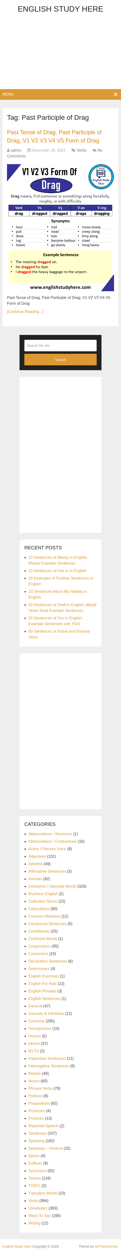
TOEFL (34, 1185)
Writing (34, 1223)
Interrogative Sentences (48, 1066)
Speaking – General (45, 1148)
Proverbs (36, 1118)
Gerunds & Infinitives (46, 1013)
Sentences (37, 1133)
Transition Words (42, 1193)
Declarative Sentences (47, 961)
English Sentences (44, 998)
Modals (34, 1073)
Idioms (34, 1043)
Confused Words (42, 938)
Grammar (36, 1021)
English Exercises (43, 976)
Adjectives (37, 856)
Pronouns (36, 1111)
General (35, 1006)
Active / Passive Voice (47, 849)
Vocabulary (37, 1208)
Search (60, 359)
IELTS (33, 1051)
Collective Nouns (42, 901)
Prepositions (39, 1103)
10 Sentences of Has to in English (57, 570)
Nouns (34, 1081)
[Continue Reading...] (25, 311)
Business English (43, 894)
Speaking (36, 1141)
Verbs (82, 150)
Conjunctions (39, 946)
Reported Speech (43, 1126)
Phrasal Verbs (40, 1088)
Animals (35, 879)
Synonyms (37, 1170)
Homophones (39, 1028)
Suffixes (35, 1163)
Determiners (38, 968)
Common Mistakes (44, 916)
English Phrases (42, 991)
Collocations (38, 908)
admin (16, 150)
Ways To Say (39, 1215)
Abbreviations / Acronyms (50, 834)
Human (34, 1036)
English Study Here (60, 9)
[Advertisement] (60, 53)
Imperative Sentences (47, 1058)
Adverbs (35, 864)
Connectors (38, 953)
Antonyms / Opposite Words (52, 886)
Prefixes (35, 1096)
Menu (8, 94)
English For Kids (42, 983)
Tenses (34, 1178)
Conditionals (39, 931)
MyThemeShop (106, 1246)
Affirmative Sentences (47, 871)
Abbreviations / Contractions (52, 841)
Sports (34, 1156)
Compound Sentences (47, 923)
